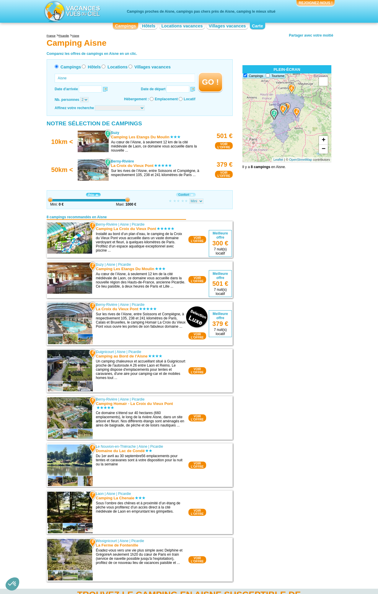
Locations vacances (182, 26)
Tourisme (277, 76)
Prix (93, 194)
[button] (12, 584)
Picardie (138, 224)
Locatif (189, 99)
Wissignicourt (106, 541)
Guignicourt (105, 352)
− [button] (323, 149)
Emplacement (166, 99)
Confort (186, 194)
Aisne (124, 224)
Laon (100, 494)
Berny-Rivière (106, 224)
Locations (117, 67)
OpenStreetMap (300, 159)
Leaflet (278, 159)
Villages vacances (227, 26)
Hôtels (148, 26)
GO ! (210, 82)
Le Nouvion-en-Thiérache (116, 446)
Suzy (100, 264)
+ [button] (323, 140)
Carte (257, 26)
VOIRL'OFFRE (223, 145)
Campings (125, 26)
